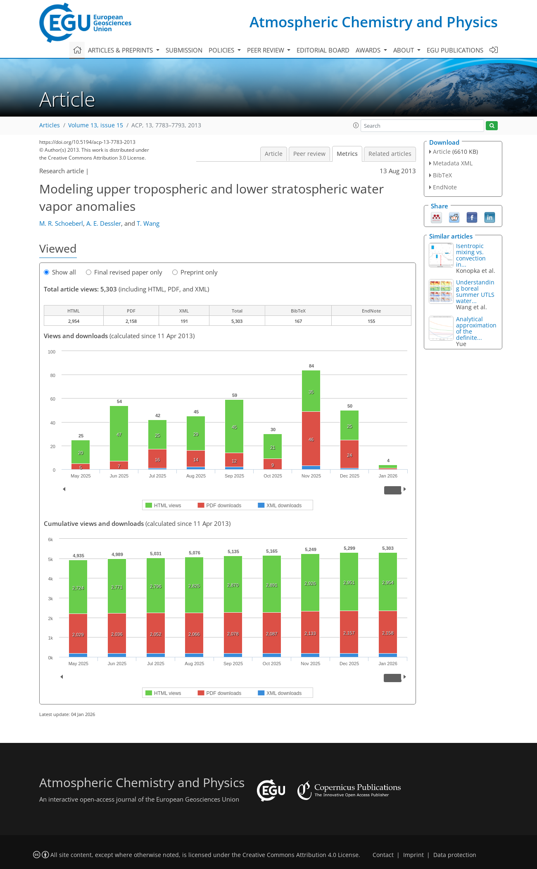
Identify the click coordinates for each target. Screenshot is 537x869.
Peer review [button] (266, 50)
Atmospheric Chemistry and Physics (373, 21)
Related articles (389, 154)
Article (274, 154)
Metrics (347, 154)
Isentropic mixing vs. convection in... (471, 255)
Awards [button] (369, 50)
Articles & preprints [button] (121, 50)
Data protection (454, 855)
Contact (383, 855)
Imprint (413, 855)
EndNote (445, 187)
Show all (60, 272)
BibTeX (442, 175)
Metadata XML (453, 163)
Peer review (309, 154)
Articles (49, 125)
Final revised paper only (124, 272)
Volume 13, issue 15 (95, 125)
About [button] (404, 50)
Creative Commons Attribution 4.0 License (300, 855)
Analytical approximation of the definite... (476, 328)
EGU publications (455, 50)
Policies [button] (222, 50)
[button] (356, 125)
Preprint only (195, 272)
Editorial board (323, 50)
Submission (184, 50)
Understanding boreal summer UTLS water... (475, 291)
